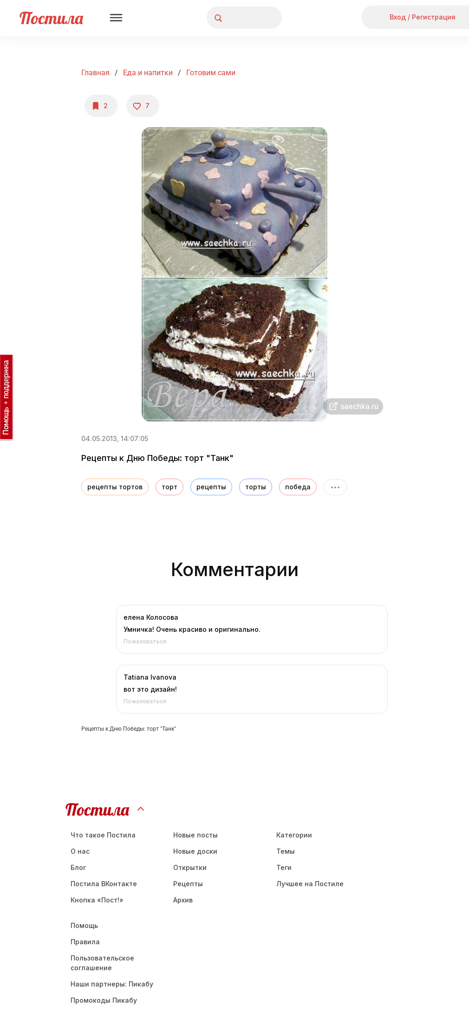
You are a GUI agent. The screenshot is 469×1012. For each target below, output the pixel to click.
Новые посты (195, 835)
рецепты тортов (115, 487)
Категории (294, 835)
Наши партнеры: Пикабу (112, 984)
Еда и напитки (148, 72)
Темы (285, 851)
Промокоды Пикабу (104, 1000)
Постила (51, 17)
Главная (95, 72)
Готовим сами (210, 72)
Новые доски (195, 851)
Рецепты (188, 884)
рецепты (211, 487)
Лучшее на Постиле (310, 884)
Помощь (84, 925)
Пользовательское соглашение (102, 963)
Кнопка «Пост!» (97, 900)
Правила (85, 942)
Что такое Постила (103, 835)
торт (169, 487)
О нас (80, 851)
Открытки (190, 867)
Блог (78, 867)
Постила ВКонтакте (104, 884)
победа (298, 487)
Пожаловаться (145, 641)
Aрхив (183, 900)
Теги (284, 867)
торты (255, 487)
